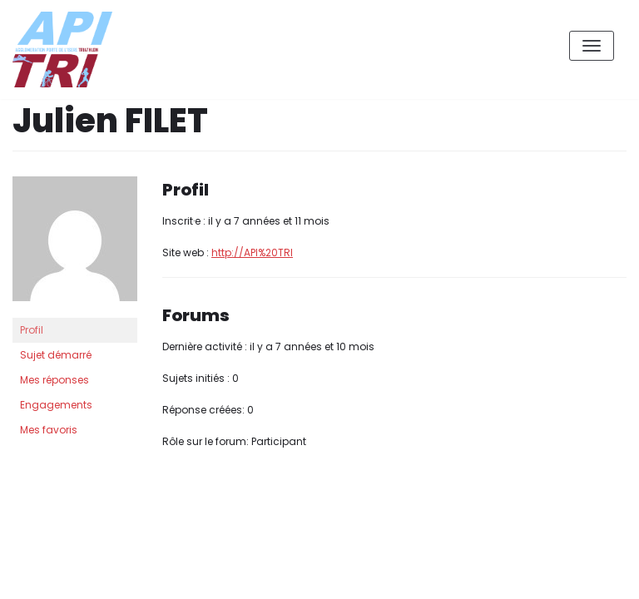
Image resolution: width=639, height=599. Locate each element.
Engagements (56, 405)
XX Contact (589, 572)
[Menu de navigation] (591, 46)
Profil (31, 330)
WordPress (190, 512)
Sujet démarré (56, 355)
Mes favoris (48, 430)
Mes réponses (54, 380)
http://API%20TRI (252, 252)
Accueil (511, 572)
